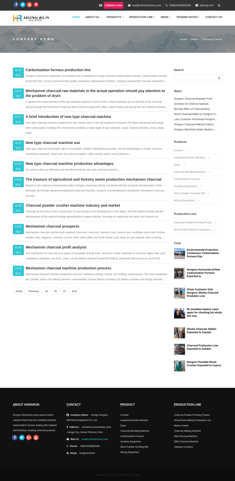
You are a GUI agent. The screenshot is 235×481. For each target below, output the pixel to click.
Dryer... (178, 164)
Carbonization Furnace (132, 436)
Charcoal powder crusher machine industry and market (73, 205)
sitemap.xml (206, 5)
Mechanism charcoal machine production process (68, 268)
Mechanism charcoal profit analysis (56, 247)
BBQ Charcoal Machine (186, 441)
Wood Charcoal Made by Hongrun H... (196, 114)
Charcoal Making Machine (187, 431)
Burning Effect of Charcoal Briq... (193, 108)
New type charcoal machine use (53, 143)
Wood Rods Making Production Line (192, 420)
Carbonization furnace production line (58, 70)
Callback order (113, 5)
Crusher (124, 415)
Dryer (123, 425)
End (74, 291)
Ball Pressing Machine (185, 436)
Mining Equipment (129, 452)
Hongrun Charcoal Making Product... (195, 124)
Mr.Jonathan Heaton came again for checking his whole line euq (204, 312)
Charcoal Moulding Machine (134, 431)
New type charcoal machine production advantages (69, 164)
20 (55, 291)
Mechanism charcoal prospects (52, 226)
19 (46, 291)
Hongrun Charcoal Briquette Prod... (194, 98)
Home (76, 17)
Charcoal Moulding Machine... (191, 171)
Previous (34, 291)
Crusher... (179, 150)
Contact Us (213, 17)
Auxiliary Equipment (130, 441)
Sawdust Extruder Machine (134, 420)
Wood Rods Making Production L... (194, 229)
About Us (93, 17)
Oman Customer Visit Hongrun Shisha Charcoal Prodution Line (202, 292)
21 (64, 291)
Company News (212, 39)
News (166, 17)
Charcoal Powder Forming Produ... (194, 222)
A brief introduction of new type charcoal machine (68, 117)
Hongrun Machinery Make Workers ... (195, 129)
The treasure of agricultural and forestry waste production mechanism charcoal (93, 179)
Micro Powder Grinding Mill (134, 447)
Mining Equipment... (185, 200)
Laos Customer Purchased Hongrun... (195, 119)
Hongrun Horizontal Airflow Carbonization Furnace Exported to (203, 273)
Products (115, 17)
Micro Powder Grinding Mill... (190, 193)
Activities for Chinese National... (192, 103)
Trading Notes (188, 17)
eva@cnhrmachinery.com (146, 5)
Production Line (142, 17)
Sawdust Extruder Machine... (190, 157)
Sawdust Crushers (183, 447)
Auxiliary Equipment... (186, 186)
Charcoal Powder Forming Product (192, 415)
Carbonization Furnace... (188, 179)
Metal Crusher (181, 425)
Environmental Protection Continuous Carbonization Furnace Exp (203, 253)
